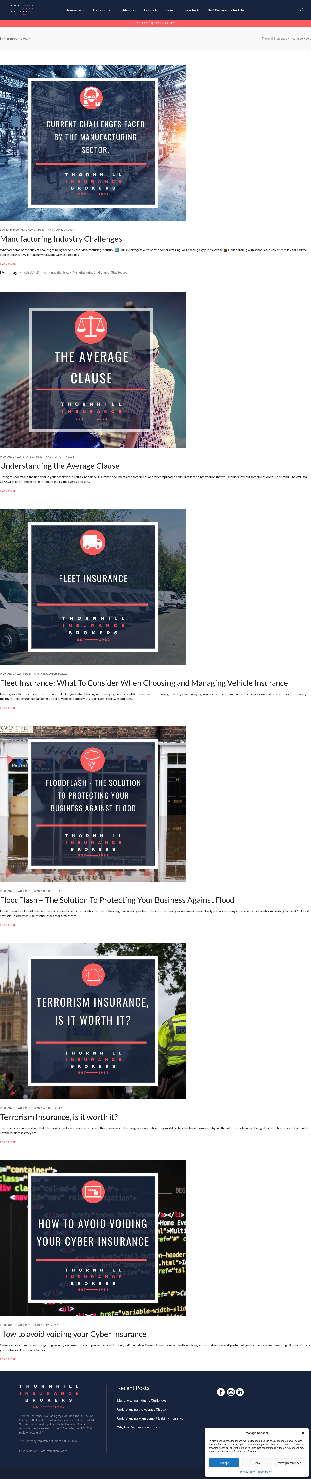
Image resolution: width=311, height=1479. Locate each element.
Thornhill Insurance (274, 38)
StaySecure (119, 272)
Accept (224, 1463)
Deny (256, 1463)
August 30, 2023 (53, 1107)
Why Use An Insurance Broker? (138, 1427)
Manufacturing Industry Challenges (61, 238)
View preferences (289, 1463)
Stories (28, 456)
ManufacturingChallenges (91, 272)
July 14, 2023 (51, 1325)
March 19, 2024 (64, 456)
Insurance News (24, 229)
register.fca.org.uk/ (31, 1432)
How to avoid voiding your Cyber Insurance (73, 1334)
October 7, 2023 (53, 890)
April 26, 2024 (65, 229)
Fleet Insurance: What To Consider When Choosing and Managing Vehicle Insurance (144, 683)
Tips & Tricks (44, 229)
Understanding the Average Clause (60, 465)
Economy (6, 229)
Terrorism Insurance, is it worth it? (59, 1117)
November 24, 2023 (55, 673)
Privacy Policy (247, 1471)
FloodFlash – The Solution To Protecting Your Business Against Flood (117, 900)
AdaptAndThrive (35, 272)
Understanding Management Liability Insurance (150, 1418)
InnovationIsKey (59, 272)
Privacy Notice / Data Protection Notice (43, 1451)
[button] (303, 1433)
